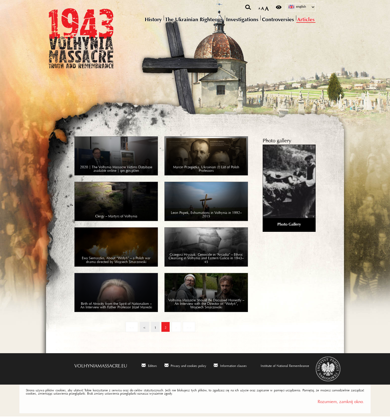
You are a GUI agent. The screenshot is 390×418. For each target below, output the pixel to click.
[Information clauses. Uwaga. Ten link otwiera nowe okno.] (230, 366)
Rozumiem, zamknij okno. (341, 401)
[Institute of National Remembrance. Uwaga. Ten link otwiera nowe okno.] (281, 366)
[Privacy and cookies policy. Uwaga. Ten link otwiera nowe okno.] (185, 366)
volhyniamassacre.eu (100, 366)
